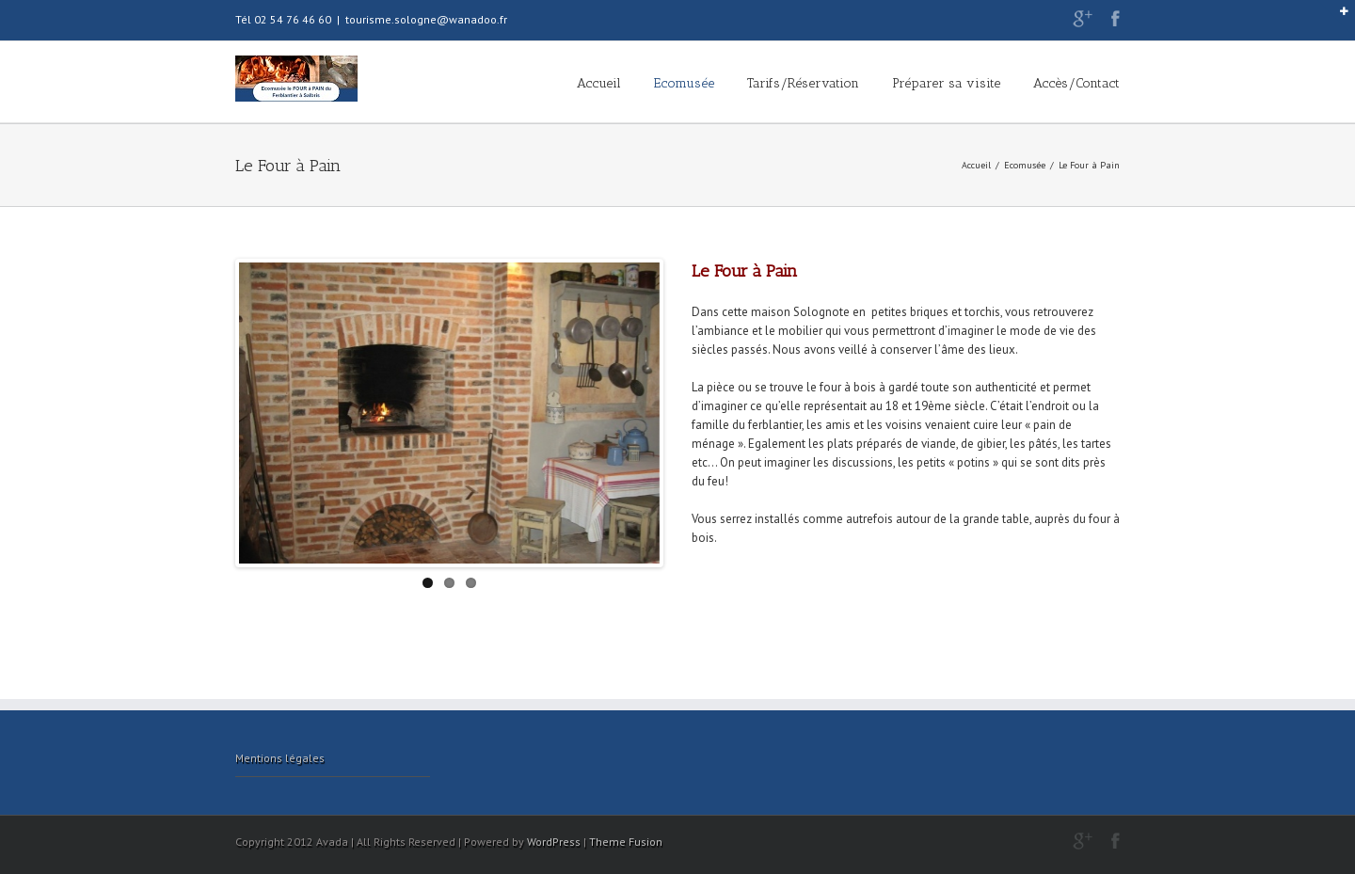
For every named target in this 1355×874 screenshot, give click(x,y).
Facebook (1115, 18)
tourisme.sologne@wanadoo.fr (426, 19)
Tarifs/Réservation (803, 83)
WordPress (554, 841)
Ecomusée (684, 83)
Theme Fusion (625, 841)
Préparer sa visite (946, 83)
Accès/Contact (1076, 83)
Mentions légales (280, 758)
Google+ (1082, 18)
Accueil (599, 83)
